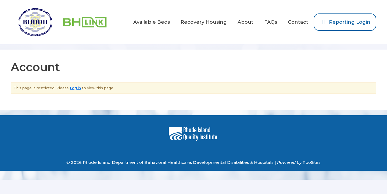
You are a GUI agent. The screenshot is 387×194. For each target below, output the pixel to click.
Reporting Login (345, 22)
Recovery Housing (204, 22)
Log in (75, 88)
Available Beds (151, 22)
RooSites (312, 162)
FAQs (270, 22)
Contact (298, 22)
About (245, 22)
